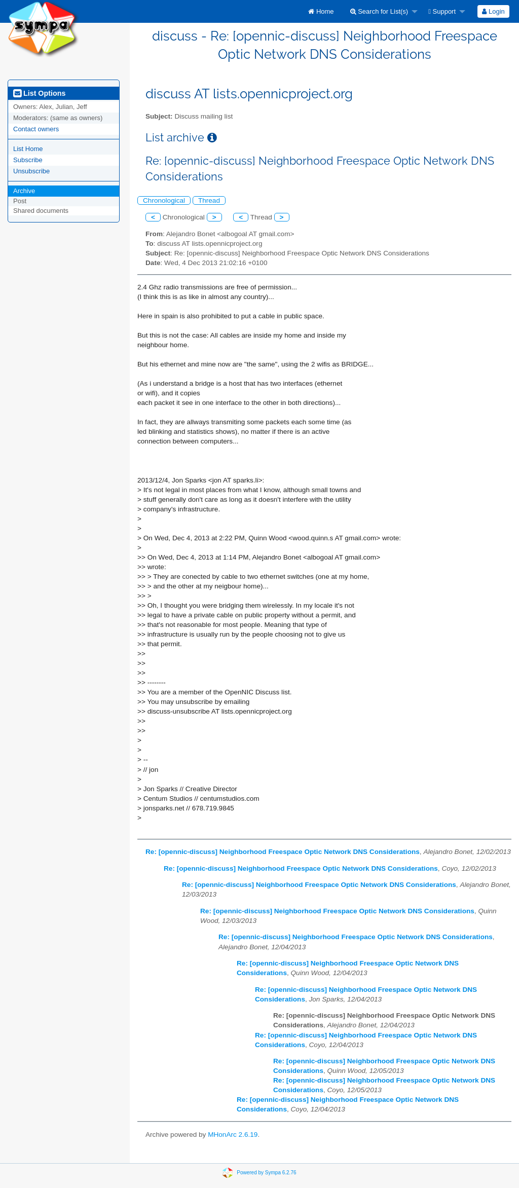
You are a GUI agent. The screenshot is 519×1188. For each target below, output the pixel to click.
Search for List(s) (379, 11)
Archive (24, 191)
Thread (209, 200)
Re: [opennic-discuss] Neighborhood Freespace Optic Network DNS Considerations (282, 852)
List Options (39, 93)
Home (320, 11)
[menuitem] (321, 11)
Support (442, 11)
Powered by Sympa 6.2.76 (266, 1172)
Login (493, 11)
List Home (28, 149)
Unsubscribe (31, 171)
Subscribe (28, 160)
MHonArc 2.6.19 (232, 1134)
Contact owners (36, 129)
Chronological (164, 200)
